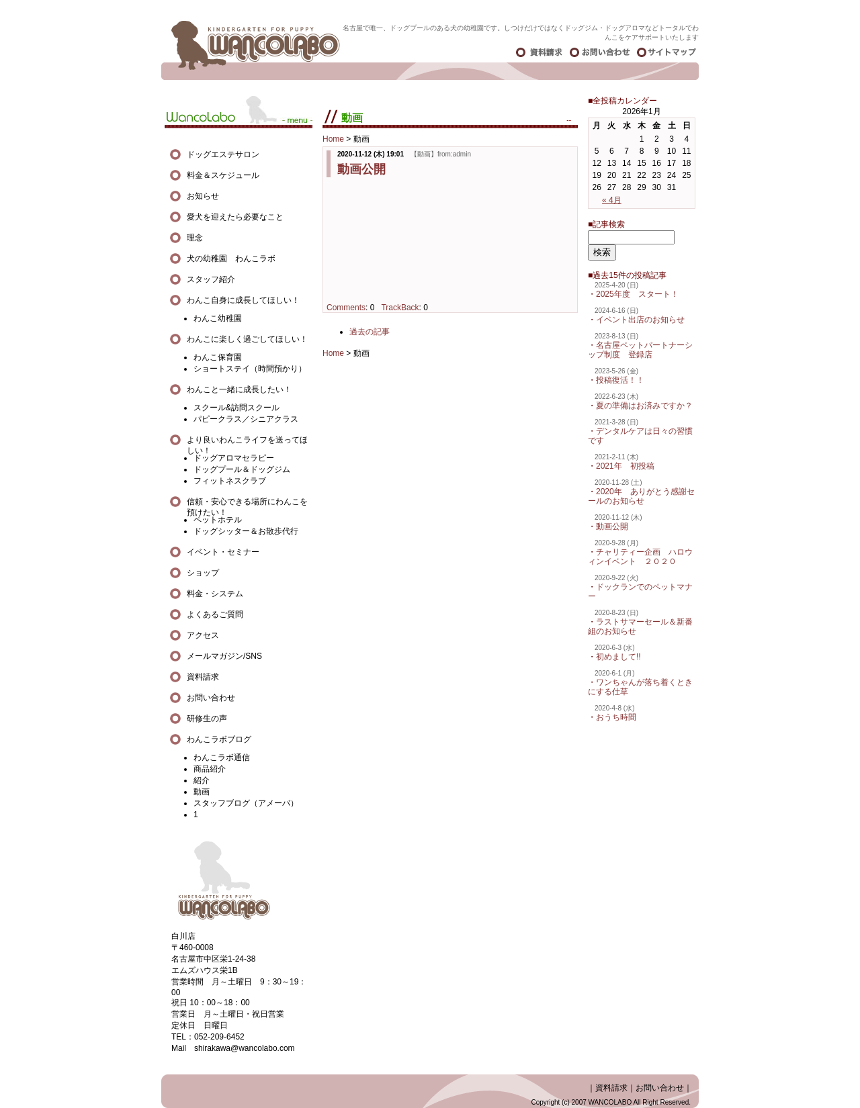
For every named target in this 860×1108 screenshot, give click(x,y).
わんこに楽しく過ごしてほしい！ (247, 339)
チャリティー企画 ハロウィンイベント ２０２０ (640, 556)
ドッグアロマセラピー (234, 458)
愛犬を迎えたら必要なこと (235, 217)
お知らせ (203, 196)
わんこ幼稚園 (218, 318)
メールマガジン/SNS (224, 656)
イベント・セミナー (223, 552)
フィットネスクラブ (230, 481)
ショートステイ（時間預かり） (250, 368)
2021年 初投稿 (625, 466)
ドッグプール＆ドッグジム (242, 469)
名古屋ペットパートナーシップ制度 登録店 (640, 349)
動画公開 (361, 169)
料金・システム (215, 593)
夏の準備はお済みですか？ (644, 405)
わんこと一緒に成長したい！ (239, 389)
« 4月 (611, 200)
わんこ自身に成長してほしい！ (243, 300)
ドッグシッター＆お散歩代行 (246, 531)
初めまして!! (618, 656)
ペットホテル (218, 519)
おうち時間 (616, 717)
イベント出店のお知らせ (640, 319)
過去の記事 (369, 331)
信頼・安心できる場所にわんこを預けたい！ (247, 502)
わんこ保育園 (218, 357)
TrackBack (400, 307)
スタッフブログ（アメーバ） (246, 803)
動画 (202, 791)
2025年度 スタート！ (637, 294)
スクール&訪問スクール (237, 407)
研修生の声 (207, 718)
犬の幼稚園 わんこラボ (231, 258)
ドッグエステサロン (227, 154)
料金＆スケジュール (223, 175)
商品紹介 (210, 769)
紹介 (202, 780)
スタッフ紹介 (211, 279)
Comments (346, 307)
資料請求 (203, 677)
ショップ (203, 573)
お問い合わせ (211, 697)
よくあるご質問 (215, 614)
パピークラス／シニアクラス (246, 419)
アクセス (203, 635)
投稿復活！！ (620, 380)
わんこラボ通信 (222, 757)
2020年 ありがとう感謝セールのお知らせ (641, 496)
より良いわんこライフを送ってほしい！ (247, 440)
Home (333, 139)
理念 (195, 237)
